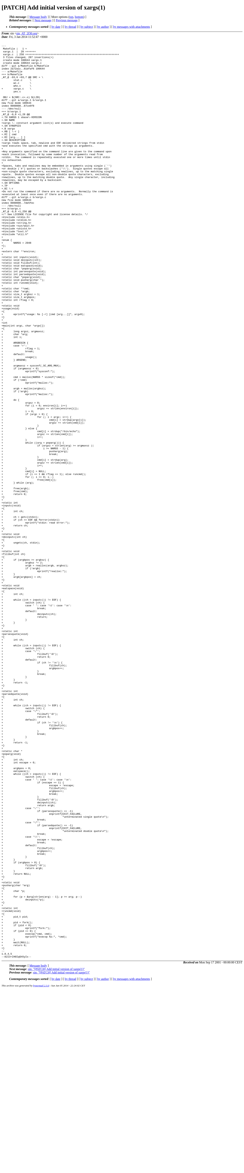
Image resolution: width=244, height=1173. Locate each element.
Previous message (67, 20)
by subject (86, 26)
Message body (38, 16)
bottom (79, 16)
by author (103, 26)
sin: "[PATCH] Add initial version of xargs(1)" (56, 1151)
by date (55, 26)
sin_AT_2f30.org (26, 33)
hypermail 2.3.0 (41, 1168)
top (71, 16)
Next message (43, 20)
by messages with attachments (131, 26)
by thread (70, 26)
